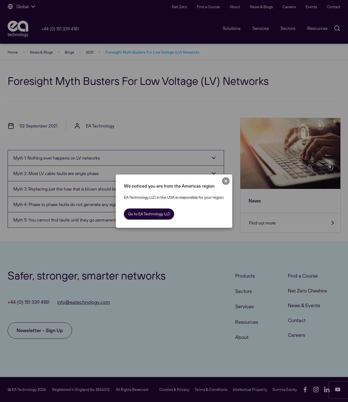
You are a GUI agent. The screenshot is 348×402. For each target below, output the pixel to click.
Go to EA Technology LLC (149, 213)
